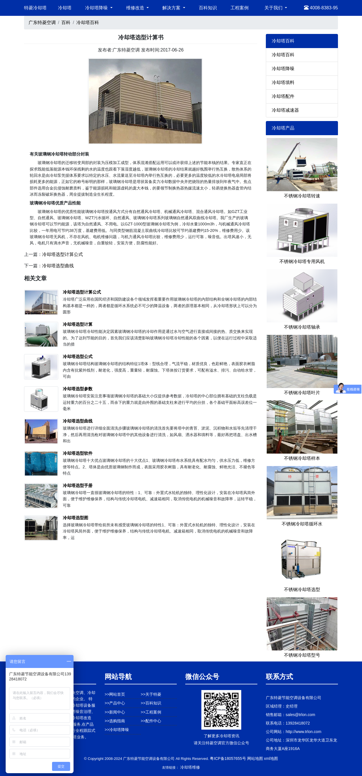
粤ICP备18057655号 (228, 758)
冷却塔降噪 (283, 68)
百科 (65, 22)
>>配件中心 (151, 721)
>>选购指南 (115, 721)
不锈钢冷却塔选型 (302, 589)
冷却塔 (65, 7)
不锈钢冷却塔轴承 (302, 327)
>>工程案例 (151, 712)
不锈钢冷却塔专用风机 (302, 261)
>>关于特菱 (151, 694)
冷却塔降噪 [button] (97, 7)
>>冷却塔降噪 (117, 729)
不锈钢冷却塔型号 (302, 655)
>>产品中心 (115, 703)
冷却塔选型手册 (77, 485)
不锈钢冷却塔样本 (302, 458)
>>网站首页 (115, 694)
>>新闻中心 (115, 712)
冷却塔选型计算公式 (62, 254)
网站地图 (255, 758)
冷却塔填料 (283, 82)
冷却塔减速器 (285, 110)
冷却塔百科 (87, 22)
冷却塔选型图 (75, 517)
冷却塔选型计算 (77, 324)
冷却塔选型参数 (77, 388)
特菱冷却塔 (35, 7)
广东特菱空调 (42, 22)
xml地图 (271, 758)
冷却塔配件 (283, 96)
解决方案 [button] (172, 7)
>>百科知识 (151, 703)
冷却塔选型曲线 (58, 265)
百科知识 (208, 7)
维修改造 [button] (135, 7)
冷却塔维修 (190, 767)
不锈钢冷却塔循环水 (302, 523)
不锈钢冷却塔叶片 (302, 392)
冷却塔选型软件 (77, 453)
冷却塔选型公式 (77, 356)
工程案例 (239, 7)
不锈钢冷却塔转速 (302, 195)
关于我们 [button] (274, 7)
